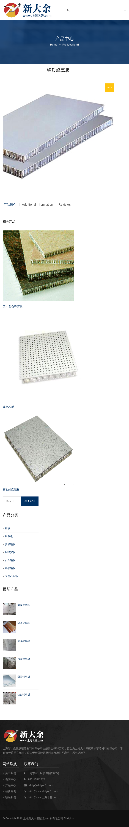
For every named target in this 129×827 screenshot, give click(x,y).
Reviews (65, 204)
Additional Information (37, 204)
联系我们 (10, 797)
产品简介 (10, 204)
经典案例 (10, 791)
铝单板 (9, 536)
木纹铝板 (10, 568)
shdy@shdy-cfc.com (41, 785)
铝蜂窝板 (10, 552)
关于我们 (10, 773)
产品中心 (10, 785)
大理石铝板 (11, 576)
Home (53, 44)
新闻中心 (10, 779)
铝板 (7, 528)
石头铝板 (10, 560)
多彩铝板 (10, 544)
